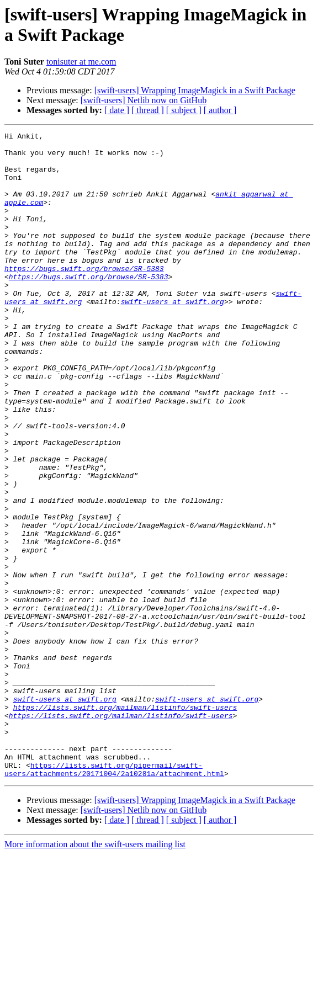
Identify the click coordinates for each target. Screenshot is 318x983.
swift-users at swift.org (172, 336)
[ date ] (116, 110)
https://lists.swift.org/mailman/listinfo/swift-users (125, 823)
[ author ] (220, 110)
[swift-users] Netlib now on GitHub (143, 100)
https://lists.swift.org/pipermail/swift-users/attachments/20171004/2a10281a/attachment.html (114, 897)
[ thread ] (147, 110)
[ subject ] (184, 110)
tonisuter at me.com (81, 61)
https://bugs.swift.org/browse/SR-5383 (84, 296)
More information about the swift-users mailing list (95, 973)
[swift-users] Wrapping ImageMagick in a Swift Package (194, 90)
